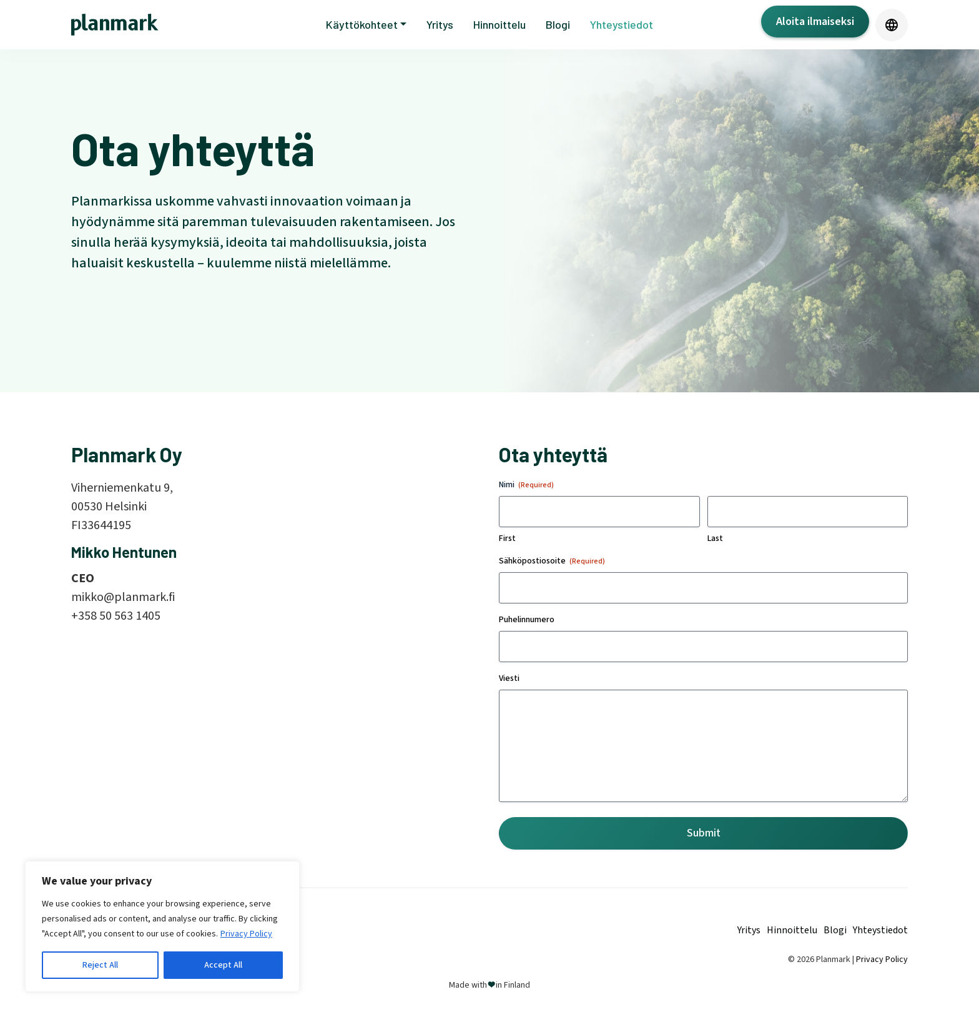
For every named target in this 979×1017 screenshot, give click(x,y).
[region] (162, 926)
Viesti (509, 678)
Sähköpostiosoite (552, 561)
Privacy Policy (246, 934)
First (507, 538)
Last (715, 538)
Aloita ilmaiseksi (815, 21)
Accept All (223, 965)
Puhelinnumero (526, 619)
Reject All (100, 965)
